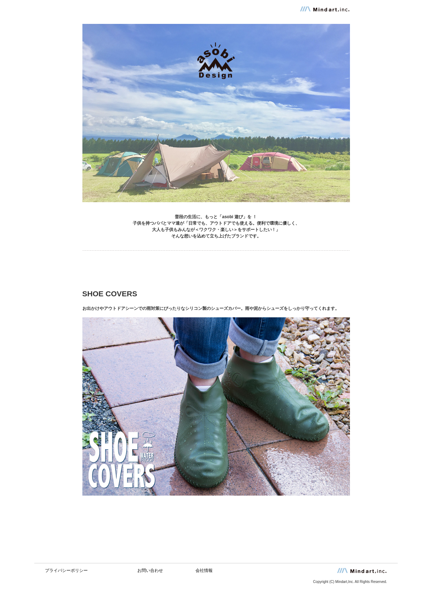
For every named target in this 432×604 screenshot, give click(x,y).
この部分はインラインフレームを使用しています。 (216, 568)
